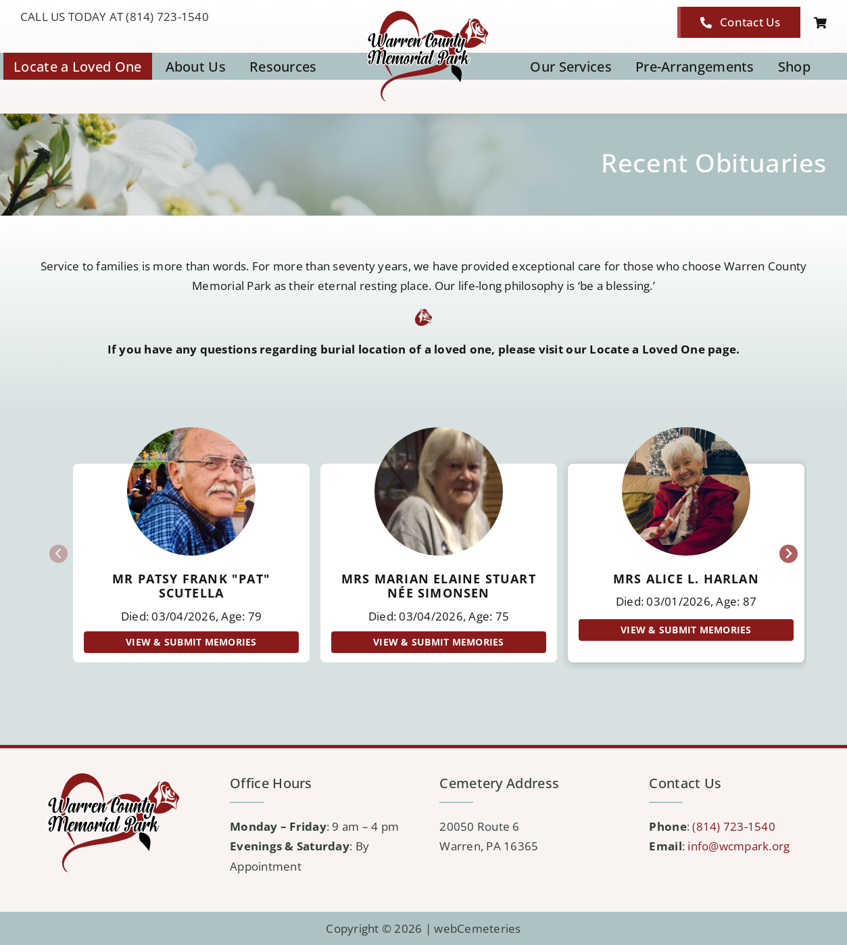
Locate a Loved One (647, 349)
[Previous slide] (58, 554)
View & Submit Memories (191, 641)
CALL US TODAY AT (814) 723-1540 (114, 16)
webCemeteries (477, 928)
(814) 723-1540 (733, 826)
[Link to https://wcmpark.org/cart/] (820, 22)
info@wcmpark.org (738, 846)
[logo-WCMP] (423, 12)
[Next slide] (788, 554)
